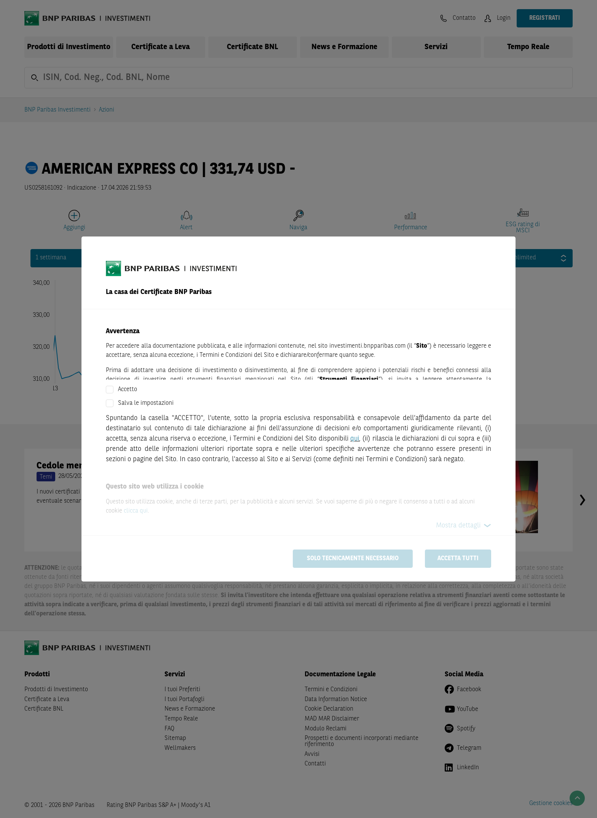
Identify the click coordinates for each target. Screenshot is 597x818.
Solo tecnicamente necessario (353, 559)
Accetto (127, 390)
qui (354, 438)
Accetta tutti (458, 559)
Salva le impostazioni (146, 403)
